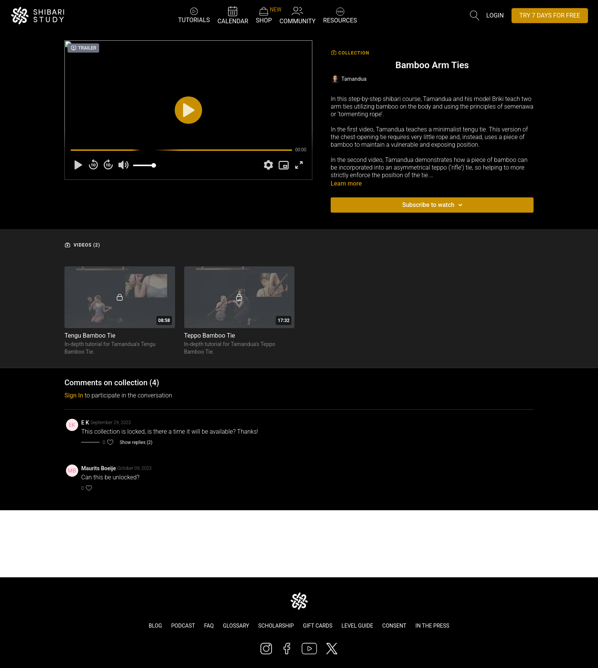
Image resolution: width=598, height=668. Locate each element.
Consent (394, 626)
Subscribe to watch (433, 205)
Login (495, 15)
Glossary (236, 626)
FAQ (209, 626)
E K (85, 423)
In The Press (432, 626)
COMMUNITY (298, 15)
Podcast (183, 626)
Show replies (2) (136, 442)
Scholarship (276, 626)
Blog (155, 626)
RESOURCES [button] (340, 14)
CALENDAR (232, 15)
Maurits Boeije (98, 468)
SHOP (264, 15)
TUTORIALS (194, 15)
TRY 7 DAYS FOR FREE (549, 15)
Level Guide (357, 626)
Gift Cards (317, 626)
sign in (73, 395)
